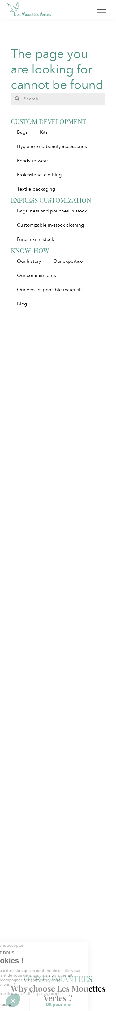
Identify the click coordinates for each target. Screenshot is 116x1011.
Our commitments (36, 275)
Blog (22, 304)
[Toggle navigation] (101, 9)
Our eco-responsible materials (50, 289)
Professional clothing (39, 175)
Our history (29, 261)
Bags (22, 132)
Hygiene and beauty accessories (52, 146)
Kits (44, 132)
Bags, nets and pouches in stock (52, 211)
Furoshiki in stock (35, 239)
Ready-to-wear (32, 160)
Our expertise (68, 261)
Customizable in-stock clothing (50, 225)
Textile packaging (36, 189)
